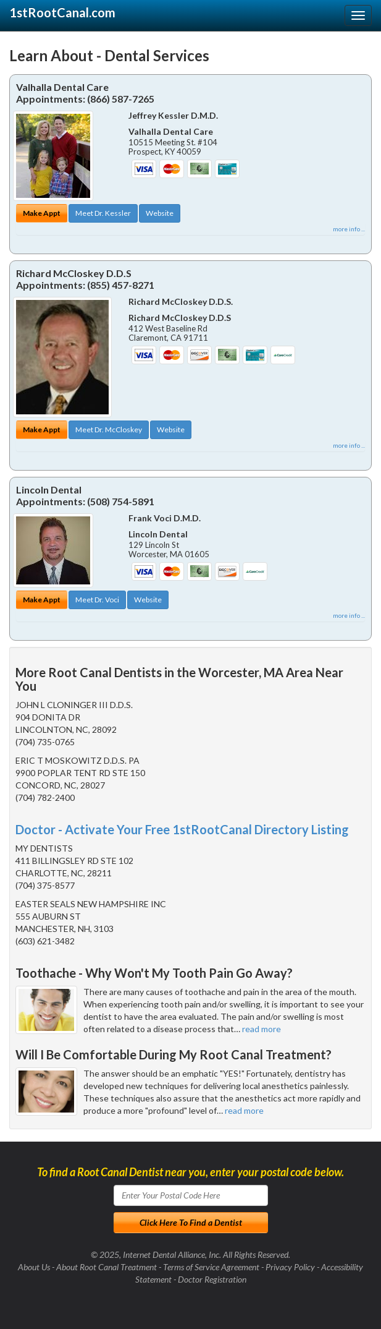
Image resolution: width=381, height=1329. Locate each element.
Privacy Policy (290, 1267)
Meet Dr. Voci (97, 599)
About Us (34, 1267)
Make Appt (42, 213)
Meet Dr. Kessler (103, 213)
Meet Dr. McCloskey (108, 429)
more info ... (349, 229)
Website (160, 213)
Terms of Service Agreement (211, 1267)
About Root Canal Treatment (106, 1267)
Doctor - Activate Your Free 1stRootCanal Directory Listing (182, 829)
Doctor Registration (212, 1279)
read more (261, 1028)
